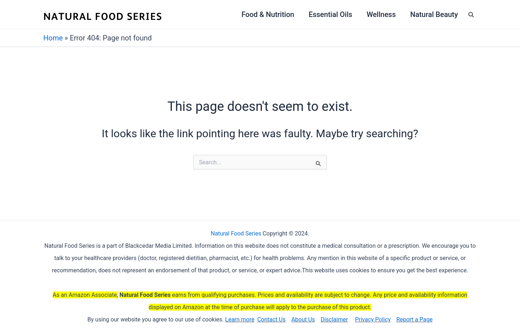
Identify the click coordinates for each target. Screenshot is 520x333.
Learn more (240, 319)
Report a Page (414, 319)
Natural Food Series (236, 233)
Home (53, 38)
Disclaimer (334, 319)
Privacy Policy (373, 319)
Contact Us (271, 319)
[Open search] (471, 14)
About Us (303, 319)
